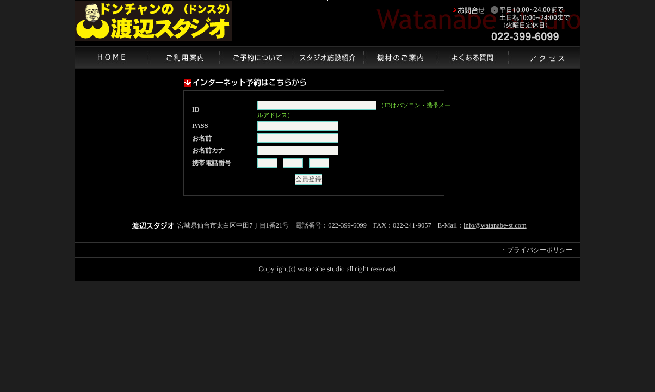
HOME (111, 57)
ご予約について (255, 57)
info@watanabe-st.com (495, 225)
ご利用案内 (183, 57)
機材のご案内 (399, 57)
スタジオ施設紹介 (327, 57)
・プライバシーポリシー (536, 250)
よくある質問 (472, 57)
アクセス (544, 57)
